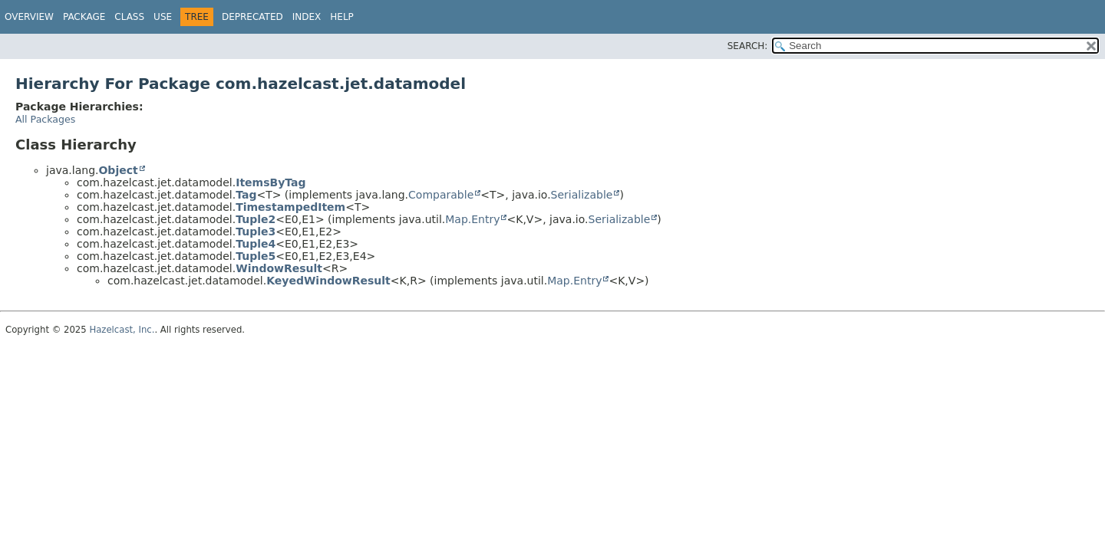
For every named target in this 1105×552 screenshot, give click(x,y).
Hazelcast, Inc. (121, 329)
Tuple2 (255, 219)
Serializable (582, 195)
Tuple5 (255, 256)
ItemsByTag (270, 182)
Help (342, 17)
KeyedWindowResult (328, 280)
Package (84, 17)
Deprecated (252, 17)
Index (307, 17)
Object (117, 170)
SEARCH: (747, 46)
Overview (29, 17)
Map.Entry (472, 219)
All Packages (45, 119)
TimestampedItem (290, 207)
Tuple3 (255, 231)
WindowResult (279, 268)
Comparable (440, 195)
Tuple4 (255, 244)
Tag (246, 195)
